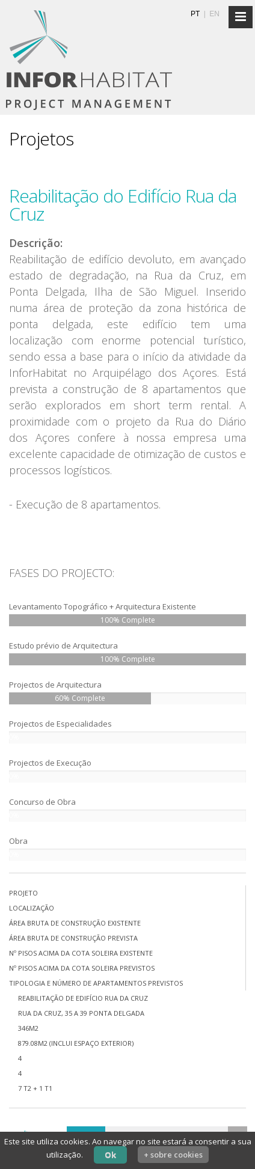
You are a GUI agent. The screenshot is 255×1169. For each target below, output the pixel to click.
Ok (110, 1154)
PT (195, 14)
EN (214, 14)
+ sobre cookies (173, 1154)
